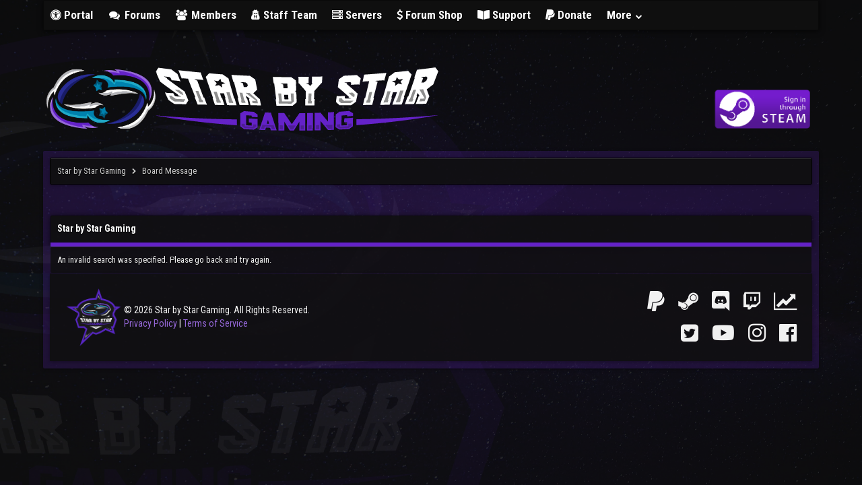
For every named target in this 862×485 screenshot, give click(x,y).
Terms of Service (215, 323)
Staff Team (284, 15)
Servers (357, 15)
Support (504, 15)
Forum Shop (430, 15)
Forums (134, 15)
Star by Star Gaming (91, 171)
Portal (72, 15)
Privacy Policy (150, 323)
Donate (568, 15)
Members (206, 15)
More (625, 15)
